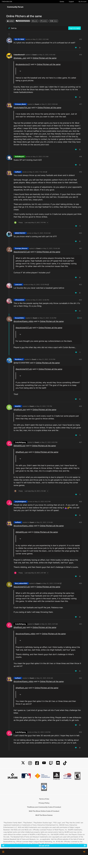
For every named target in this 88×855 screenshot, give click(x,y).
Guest (34, 55)
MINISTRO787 (20, 233)
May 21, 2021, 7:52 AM (37, 172)
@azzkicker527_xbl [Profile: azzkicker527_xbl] (22, 252)
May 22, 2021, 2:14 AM (45, 522)
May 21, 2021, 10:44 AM (51, 248)
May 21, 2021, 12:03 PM (38, 284)
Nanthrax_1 (19, 359)
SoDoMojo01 (19, 156)
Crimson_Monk (20, 104)
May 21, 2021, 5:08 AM (50, 104)
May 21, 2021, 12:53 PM (47, 359)
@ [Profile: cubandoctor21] (23, 64)
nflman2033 (19, 300)
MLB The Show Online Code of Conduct (44, 811)
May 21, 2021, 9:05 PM (49, 442)
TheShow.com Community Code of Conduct (44, 807)
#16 (80, 55)
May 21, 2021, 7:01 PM (44, 406)
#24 (80, 318)
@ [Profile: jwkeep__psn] (20, 58)
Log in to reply (74, 28)
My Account (82, 1)
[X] (23, 763)
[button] (3, 852)
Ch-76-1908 (19, 39)
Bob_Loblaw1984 (21, 583)
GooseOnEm (19, 318)
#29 (80, 522)
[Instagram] (30, 763)
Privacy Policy (44, 803)
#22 (80, 284)
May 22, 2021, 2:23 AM (51, 583)
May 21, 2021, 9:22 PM (43, 501)
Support (71, 1)
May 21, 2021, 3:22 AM (41, 39)
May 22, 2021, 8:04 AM (45, 678)
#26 (80, 406)
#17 (80, 104)
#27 (80, 442)
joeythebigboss (20, 501)
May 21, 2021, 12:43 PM (48, 318)
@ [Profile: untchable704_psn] (22, 107)
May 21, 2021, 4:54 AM (47, 55)
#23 (80, 300)
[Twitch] (51, 763)
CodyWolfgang (20, 442)
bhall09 (18, 406)
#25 (80, 359)
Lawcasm (18, 284)
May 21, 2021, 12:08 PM (41, 300)
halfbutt (18, 172)
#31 (80, 624)
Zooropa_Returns (21, 248)
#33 (80, 732)
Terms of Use (44, 799)
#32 (80, 678)
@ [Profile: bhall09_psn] (19, 446)
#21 (80, 248)
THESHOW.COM (7, 1)
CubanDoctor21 (19, 55)
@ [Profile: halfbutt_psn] (20, 409)
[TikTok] (65, 763)
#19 (80, 172)
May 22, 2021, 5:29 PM (42, 732)
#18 (80, 156)
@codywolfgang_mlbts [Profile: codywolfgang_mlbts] (23, 321)
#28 (80, 501)
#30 (80, 583)
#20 (80, 233)
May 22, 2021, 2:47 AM (50, 624)
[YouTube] (44, 763)
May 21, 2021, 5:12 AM (40, 156)
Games (62, 1)
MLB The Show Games (44, 815)
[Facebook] (37, 763)
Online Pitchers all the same (44, 58)
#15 (80, 39)
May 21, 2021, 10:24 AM (42, 233)
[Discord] (58, 763)
